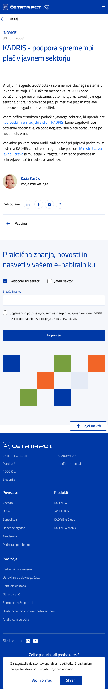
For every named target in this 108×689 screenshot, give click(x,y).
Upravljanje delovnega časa (21, 577)
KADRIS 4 (60, 503)
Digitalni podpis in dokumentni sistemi (29, 611)
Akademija (10, 536)
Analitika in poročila (16, 619)
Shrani (71, 680)
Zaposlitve (10, 519)
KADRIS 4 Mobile (65, 528)
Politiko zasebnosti (27, 319)
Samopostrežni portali (18, 603)
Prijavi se (54, 335)
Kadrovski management (19, 569)
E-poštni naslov (12, 291)
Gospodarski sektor (25, 281)
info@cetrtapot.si (69, 463)
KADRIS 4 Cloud (64, 519)
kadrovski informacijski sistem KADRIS (33, 122)
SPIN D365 (61, 511)
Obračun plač (11, 594)
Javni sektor (63, 281)
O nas (7, 511)
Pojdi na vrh (91, 426)
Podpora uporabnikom (17, 545)
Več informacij (43, 680)
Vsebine (21, 223)
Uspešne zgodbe (14, 528)
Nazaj (13, 19)
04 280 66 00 (66, 455)
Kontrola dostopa (14, 586)
